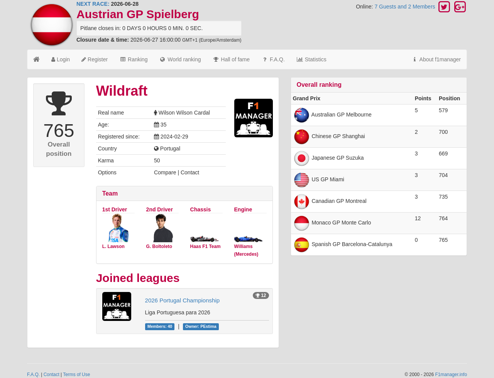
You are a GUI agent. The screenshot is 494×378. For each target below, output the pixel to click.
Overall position (58, 149)
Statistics (311, 59)
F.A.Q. (273, 59)
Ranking (133, 59)
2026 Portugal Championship (182, 300)
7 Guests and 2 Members (405, 6)
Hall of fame (231, 59)
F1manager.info (451, 374)
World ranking (180, 59)
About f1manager (436, 59)
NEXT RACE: (93, 4)
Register (94, 59)
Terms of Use (76, 374)
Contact (51, 374)
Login (60, 59)
